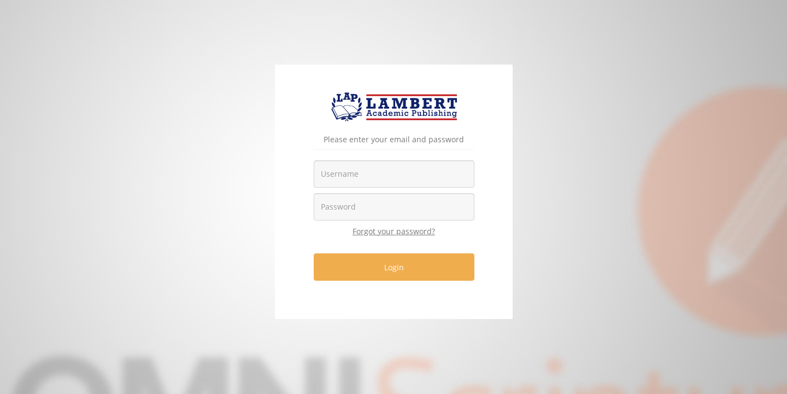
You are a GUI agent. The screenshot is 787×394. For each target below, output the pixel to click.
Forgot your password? (394, 231)
